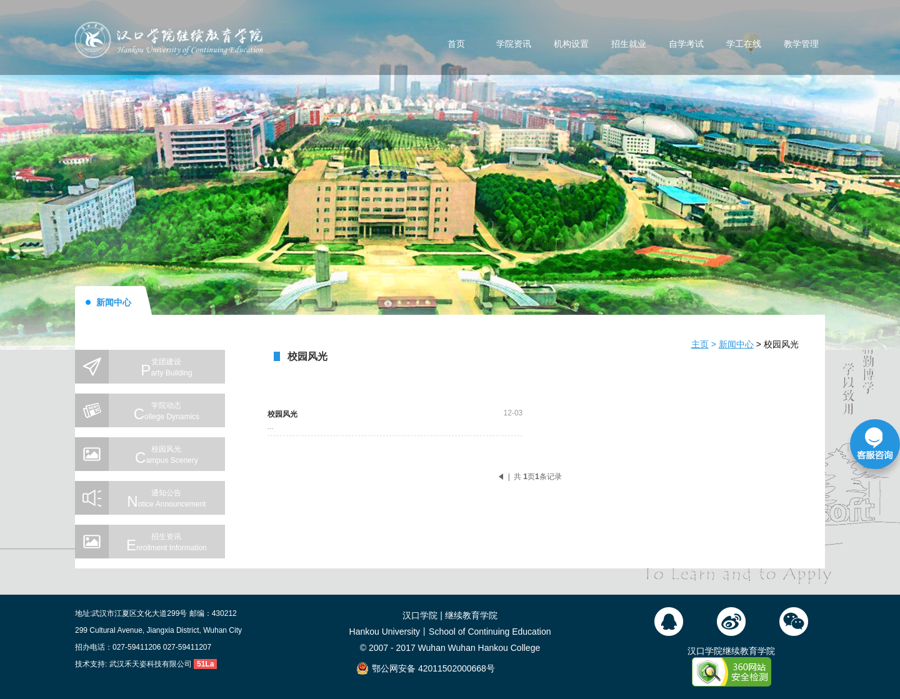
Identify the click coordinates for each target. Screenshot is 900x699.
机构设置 (571, 45)
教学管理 (801, 45)
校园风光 (781, 344)
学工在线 (743, 45)
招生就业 (628, 45)
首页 (456, 45)
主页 (700, 344)
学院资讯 (513, 45)
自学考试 (686, 45)
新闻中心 (736, 344)
